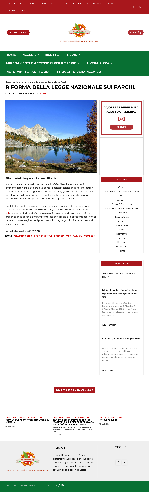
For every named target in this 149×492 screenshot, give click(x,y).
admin (43, 93)
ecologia (59, 236)
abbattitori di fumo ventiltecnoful (33, 236)
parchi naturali (74, 236)
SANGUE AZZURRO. (109, 325)
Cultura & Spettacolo (110, 418)
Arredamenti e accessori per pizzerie (23, 418)
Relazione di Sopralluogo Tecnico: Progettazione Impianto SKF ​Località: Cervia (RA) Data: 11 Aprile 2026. (120, 293)
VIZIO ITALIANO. (108, 370)
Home (8, 82)
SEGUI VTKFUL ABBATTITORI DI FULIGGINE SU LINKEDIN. (27, 421)
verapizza (89, 236)
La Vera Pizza (19, 82)
